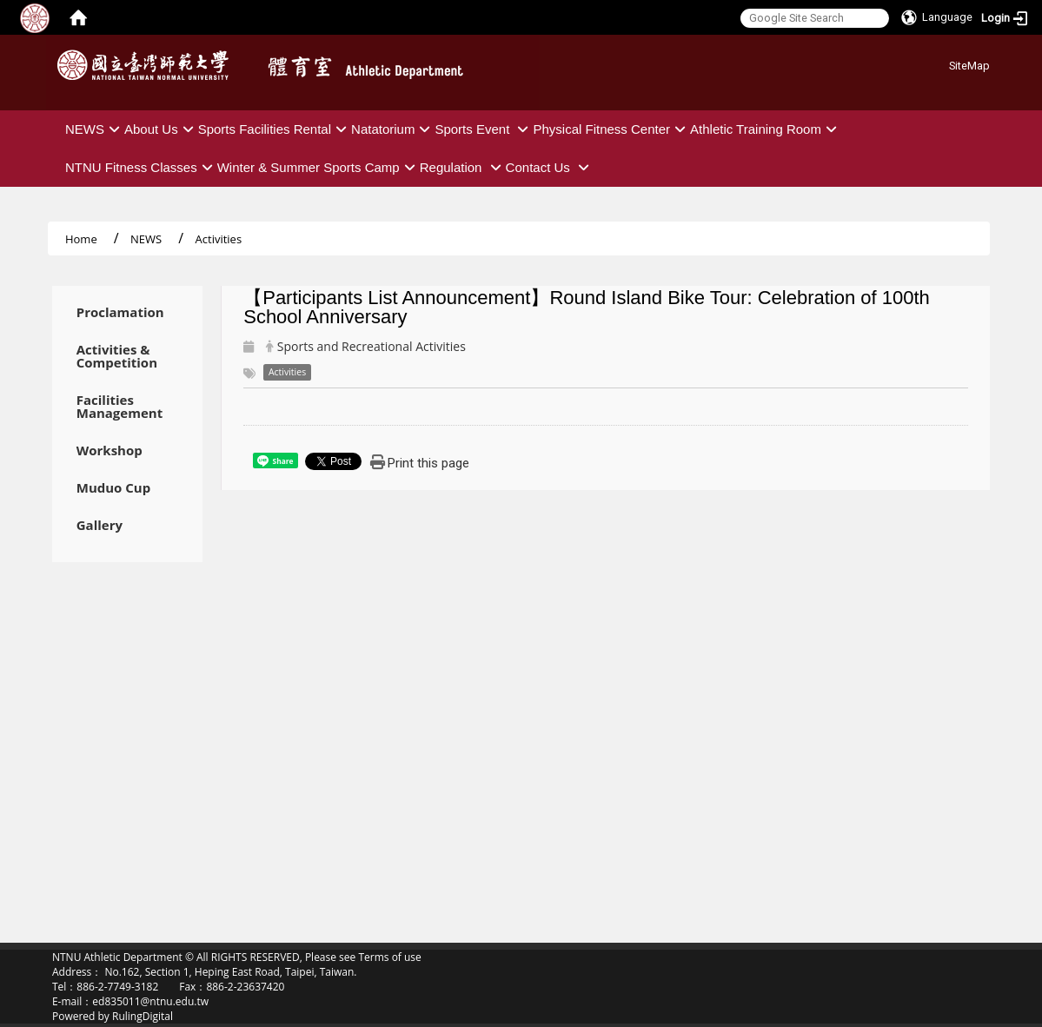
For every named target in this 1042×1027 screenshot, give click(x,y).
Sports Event (484, 129)
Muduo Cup (113, 487)
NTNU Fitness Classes (141, 167)
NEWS (94, 129)
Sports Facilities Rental (274, 129)
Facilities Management (119, 407)
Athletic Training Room (765, 129)
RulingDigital (142, 1016)
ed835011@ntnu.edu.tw (150, 1001)
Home (81, 239)
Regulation (463, 167)
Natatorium (393, 129)
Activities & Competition (116, 356)
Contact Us (550, 167)
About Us (161, 129)
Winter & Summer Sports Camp (318, 167)
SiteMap (969, 65)
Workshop (109, 450)
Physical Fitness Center (611, 129)
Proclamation (120, 312)
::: (942, 63)
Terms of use (389, 957)
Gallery (99, 525)
